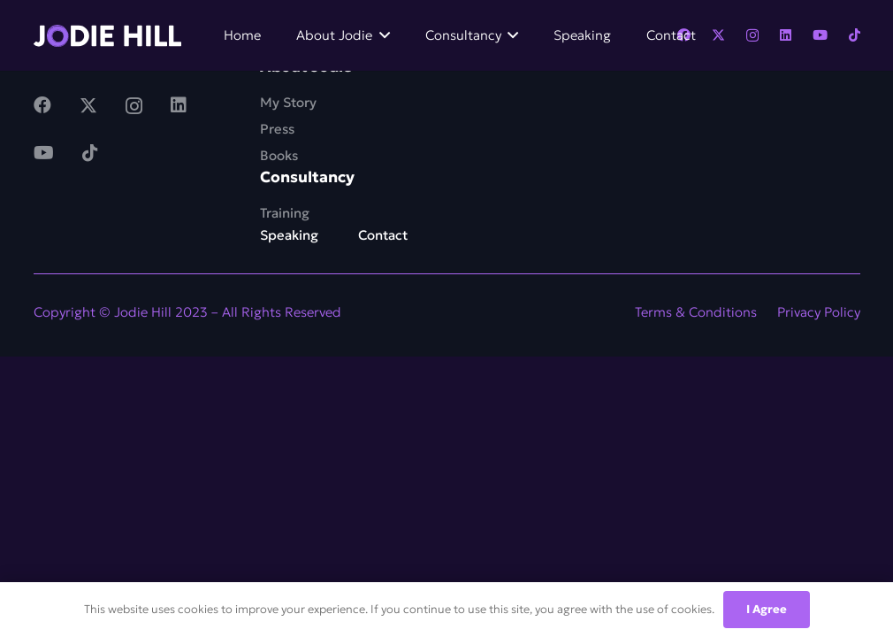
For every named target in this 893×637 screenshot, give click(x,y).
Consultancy (307, 177)
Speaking (289, 234)
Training (284, 212)
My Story (288, 102)
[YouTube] (820, 35)
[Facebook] (42, 105)
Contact (383, 234)
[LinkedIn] (785, 35)
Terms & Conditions (696, 311)
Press (277, 128)
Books (279, 155)
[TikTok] (854, 35)
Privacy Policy (818, 311)
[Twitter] (718, 35)
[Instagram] (752, 35)
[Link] (108, 36)
